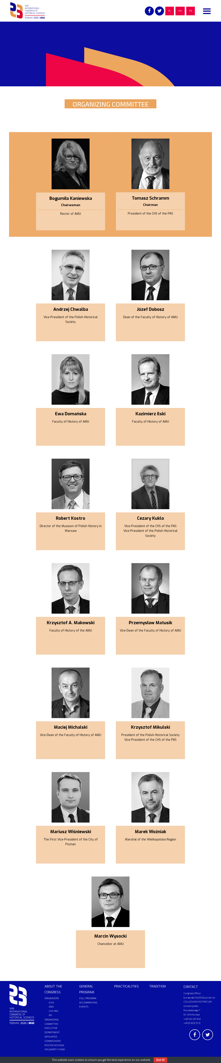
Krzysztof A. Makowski (71, 623)
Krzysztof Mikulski (150, 727)
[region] (110, 54)
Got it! (160, 1060)
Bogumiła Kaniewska (70, 198)
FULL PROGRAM (87, 998)
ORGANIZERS (51, 998)
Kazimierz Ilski (151, 414)
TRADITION (157, 986)
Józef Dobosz (150, 309)
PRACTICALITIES (126, 986)
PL (169, 11)
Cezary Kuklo (150, 518)
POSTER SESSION (54, 1045)
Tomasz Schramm (150, 198)
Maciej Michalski (70, 727)
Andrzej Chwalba (70, 309)
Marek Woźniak (150, 832)
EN (180, 11)
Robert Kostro (70, 518)
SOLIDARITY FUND (54, 1049)
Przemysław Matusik (150, 623)
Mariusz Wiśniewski (70, 832)
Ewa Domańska (70, 414)
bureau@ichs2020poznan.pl (199, 997)
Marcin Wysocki (110, 936)
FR (190, 11)
